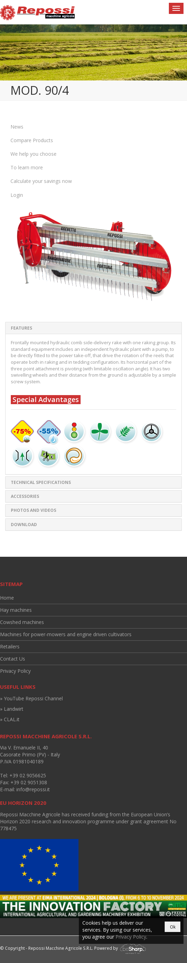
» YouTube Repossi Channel (31, 698)
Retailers (10, 646)
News (16, 126)
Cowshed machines (22, 622)
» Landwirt (11, 709)
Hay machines (16, 610)
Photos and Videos (33, 510)
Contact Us (12, 658)
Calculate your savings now (41, 181)
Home (7, 597)
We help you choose (33, 154)
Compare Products (31, 140)
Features (21, 328)
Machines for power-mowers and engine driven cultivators (66, 634)
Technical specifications (41, 482)
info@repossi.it (33, 789)
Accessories (25, 496)
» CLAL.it (10, 719)
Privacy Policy (15, 671)
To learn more (26, 167)
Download (24, 524)
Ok (172, 927)
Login (16, 195)
